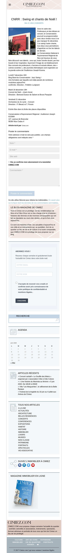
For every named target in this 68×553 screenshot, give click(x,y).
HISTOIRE (22, 429)
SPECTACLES (24, 448)
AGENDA (30, 544)
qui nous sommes (35, 550)
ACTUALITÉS (23, 411)
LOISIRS (21, 435)
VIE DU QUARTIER (33, 542)
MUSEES (22, 437)
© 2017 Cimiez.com (21, 550)
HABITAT (21, 427)
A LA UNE (22, 408)
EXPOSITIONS (24, 424)
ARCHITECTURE (25, 413)
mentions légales (48, 550)
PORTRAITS (23, 445)
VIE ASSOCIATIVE (25, 451)
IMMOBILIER (23, 432)
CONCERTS (39, 23)
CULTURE (19, 540)
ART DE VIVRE (32, 540)
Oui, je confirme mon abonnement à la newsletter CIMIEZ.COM (29, 163)
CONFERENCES (25, 421)
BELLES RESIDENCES (27, 416)
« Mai (13, 363)
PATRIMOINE (23, 443)
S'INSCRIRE (21, 301)
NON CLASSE (23, 440)
